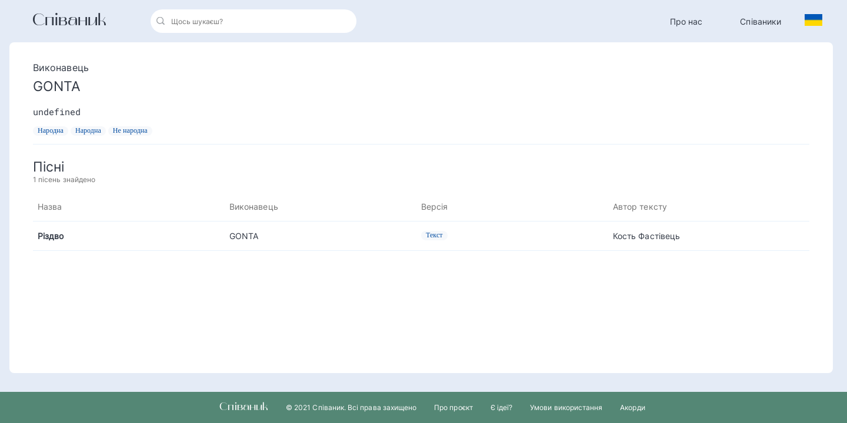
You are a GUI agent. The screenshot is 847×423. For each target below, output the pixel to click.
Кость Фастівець (646, 236)
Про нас (686, 21)
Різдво (51, 236)
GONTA (243, 236)
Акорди (632, 407)
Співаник (69, 21)
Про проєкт (453, 407)
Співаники (760, 21)
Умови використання (566, 407)
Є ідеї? (501, 407)
